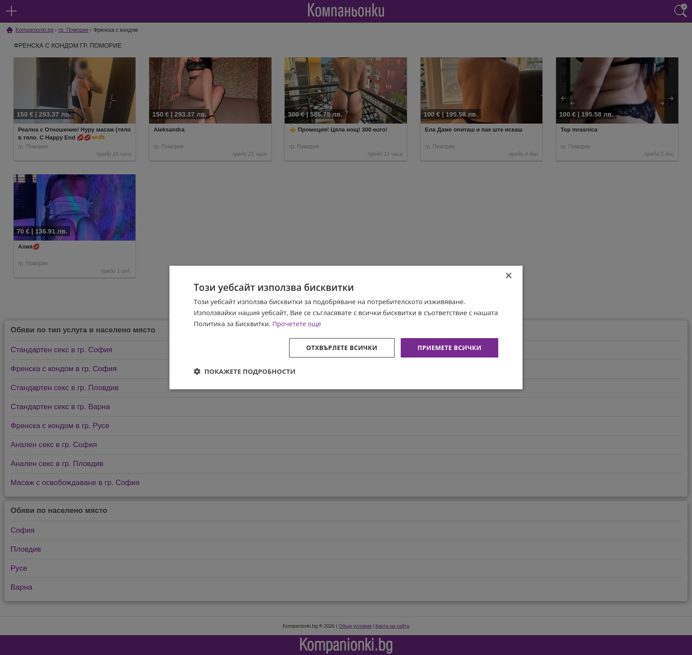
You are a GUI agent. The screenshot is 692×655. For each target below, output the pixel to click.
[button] (245, 371)
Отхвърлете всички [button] (341, 347)
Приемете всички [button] (449, 347)
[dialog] (346, 327)
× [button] (508, 276)
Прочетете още (297, 323)
